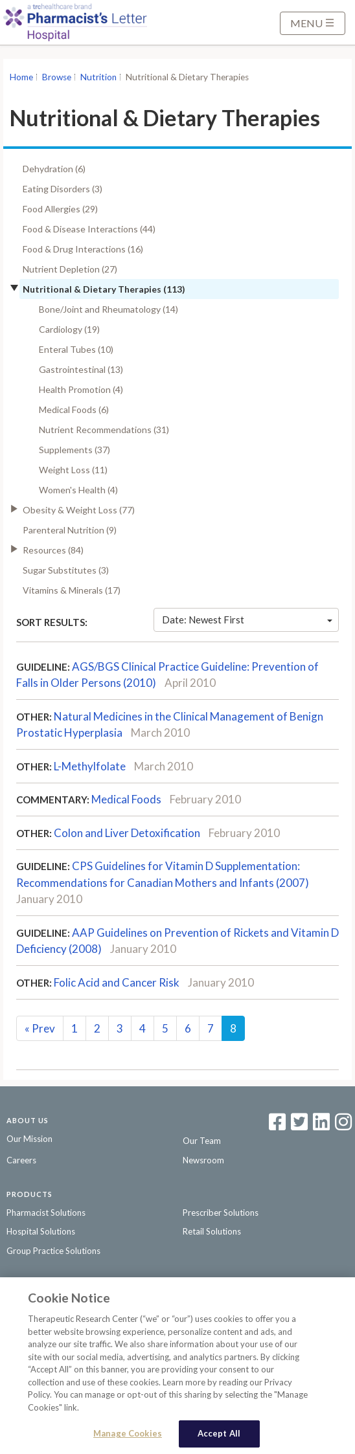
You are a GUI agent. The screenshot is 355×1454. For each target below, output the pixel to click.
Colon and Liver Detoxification (127, 833)
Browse (56, 77)
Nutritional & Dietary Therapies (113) (104, 289)
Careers (21, 1160)
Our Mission (29, 1139)
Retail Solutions (212, 1231)
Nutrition (98, 77)
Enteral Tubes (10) (76, 349)
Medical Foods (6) (74, 409)
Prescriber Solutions (220, 1212)
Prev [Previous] (40, 1028)
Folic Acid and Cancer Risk (116, 982)
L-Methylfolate (90, 766)
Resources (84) (53, 549)
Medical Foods (126, 799)
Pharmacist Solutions (46, 1212)
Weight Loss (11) (73, 469)
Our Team (202, 1140)
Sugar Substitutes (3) (66, 570)
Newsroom (203, 1160)
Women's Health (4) (78, 489)
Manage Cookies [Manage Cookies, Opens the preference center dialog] (127, 1435)
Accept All (219, 1435)
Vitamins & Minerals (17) (71, 590)
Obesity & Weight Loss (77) (79, 509)
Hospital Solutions (40, 1231)
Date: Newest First (247, 619)
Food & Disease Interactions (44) (89, 228)
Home (21, 77)
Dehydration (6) (54, 168)
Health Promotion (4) (81, 389)
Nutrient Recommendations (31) (104, 429)
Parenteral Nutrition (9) (70, 529)
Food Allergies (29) (60, 208)
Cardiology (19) (69, 329)
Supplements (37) (74, 449)
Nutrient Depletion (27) (70, 268)
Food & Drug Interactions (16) (83, 248)
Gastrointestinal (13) (81, 369)
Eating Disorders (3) (62, 188)
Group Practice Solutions (53, 1251)
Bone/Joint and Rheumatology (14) (108, 309)
